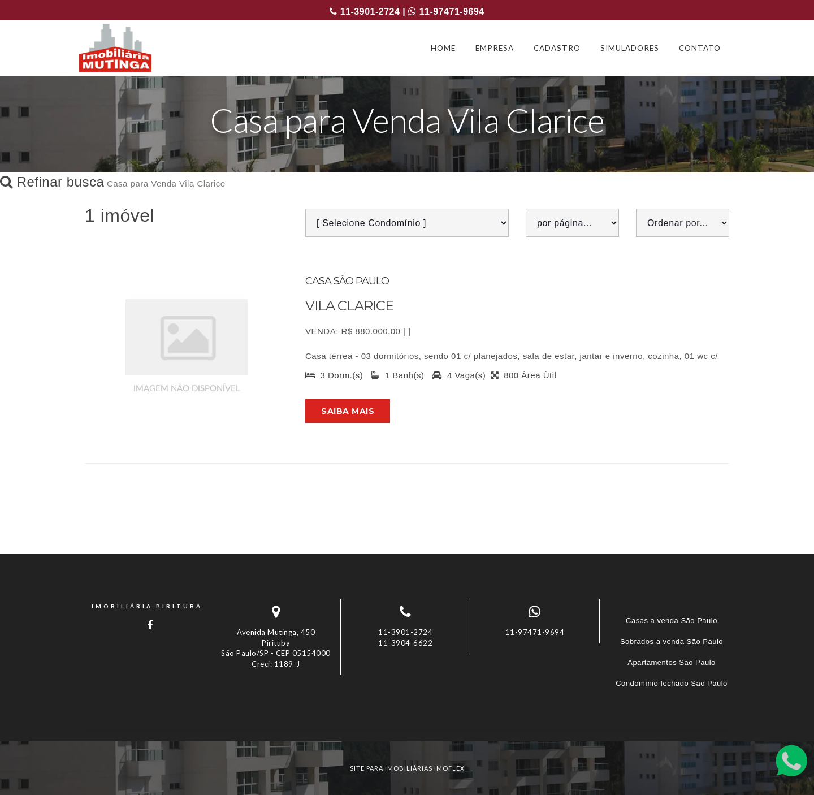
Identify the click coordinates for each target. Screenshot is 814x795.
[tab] (407, 720)
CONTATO (700, 48)
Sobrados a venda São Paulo (671, 641)
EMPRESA (494, 48)
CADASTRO (557, 48)
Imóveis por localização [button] (130, 720)
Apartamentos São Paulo (671, 662)
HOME (443, 48)
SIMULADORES (629, 48)
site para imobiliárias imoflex (407, 768)
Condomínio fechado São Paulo (672, 683)
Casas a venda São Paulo (671, 620)
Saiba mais (347, 411)
